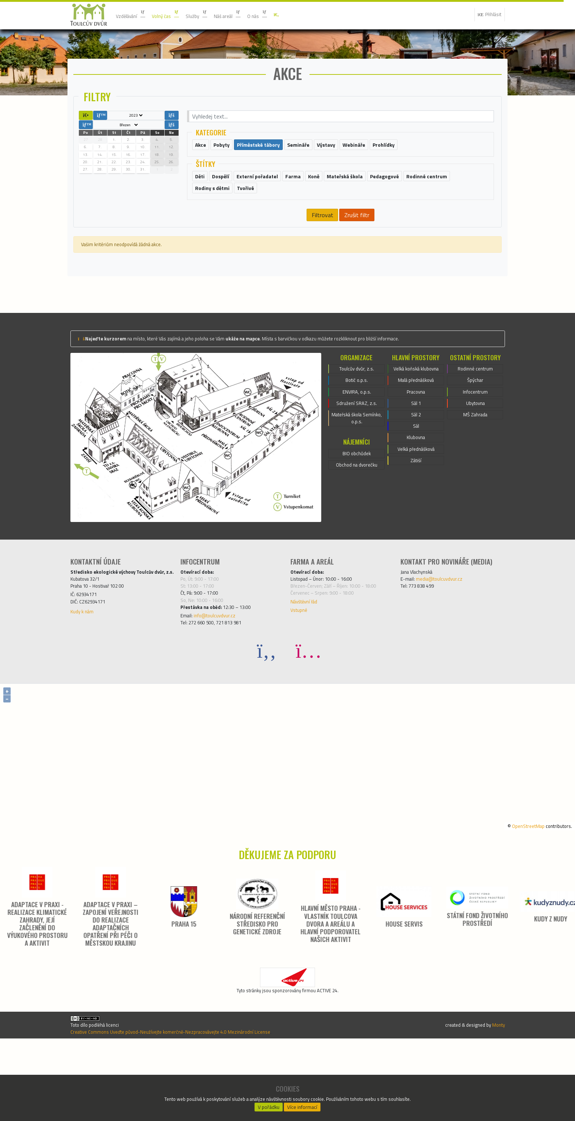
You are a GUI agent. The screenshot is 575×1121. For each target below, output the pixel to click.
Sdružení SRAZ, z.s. (356, 461)
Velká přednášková (416, 523)
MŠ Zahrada (475, 475)
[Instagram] (308, 717)
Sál (416, 497)
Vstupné (300, 672)
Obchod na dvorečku (356, 530)
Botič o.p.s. (356, 435)
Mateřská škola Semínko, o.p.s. (357, 479)
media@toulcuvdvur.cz (447, 634)
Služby (210, 14)
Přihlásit (486, 14)
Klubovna (415, 510)
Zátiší (416, 536)
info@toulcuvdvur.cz (221, 679)
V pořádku (268, 1105)
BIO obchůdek (357, 517)
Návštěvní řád (307, 662)
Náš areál (245, 14)
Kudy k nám (84, 682)
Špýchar (475, 435)
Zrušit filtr (356, 263)
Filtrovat (322, 263)
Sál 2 (416, 483)
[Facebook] (266, 717)
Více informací (303, 1105)
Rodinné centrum (475, 422)
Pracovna (415, 457)
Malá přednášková (416, 444)
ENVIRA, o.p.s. (356, 448)
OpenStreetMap (518, 892)
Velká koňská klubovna (416, 426)
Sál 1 (416, 470)
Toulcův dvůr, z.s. (357, 422)
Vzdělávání (134, 14)
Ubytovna (475, 461)
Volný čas (174, 14)
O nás (280, 14)
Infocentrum (475, 448)
